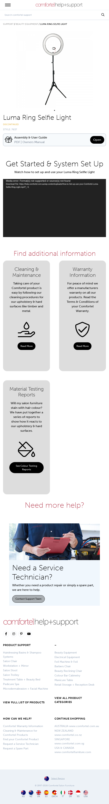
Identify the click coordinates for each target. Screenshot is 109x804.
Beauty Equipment (27, 24)
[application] (54, 208)
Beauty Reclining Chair (68, 671)
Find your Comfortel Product (21, 739)
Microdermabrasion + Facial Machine (25, 688)
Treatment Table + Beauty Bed (21, 679)
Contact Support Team (28, 598)
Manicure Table (63, 680)
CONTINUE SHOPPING (69, 718)
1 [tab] (54, 110)
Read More (26, 346)
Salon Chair (10, 661)
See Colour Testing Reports (26, 467)
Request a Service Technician (20, 744)
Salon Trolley (11, 675)
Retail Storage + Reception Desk (74, 684)
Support (8, 24)
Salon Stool (10, 670)
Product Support (17, 645)
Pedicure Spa (11, 684)
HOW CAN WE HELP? (17, 718)
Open (97, 140)
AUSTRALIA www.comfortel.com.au (76, 726)
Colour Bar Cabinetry (67, 675)
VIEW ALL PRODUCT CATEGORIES (68, 700)
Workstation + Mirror (16, 665)
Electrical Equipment (67, 657)
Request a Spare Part (15, 748)
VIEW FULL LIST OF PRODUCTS (24, 702)
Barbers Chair (62, 666)
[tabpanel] (54, 69)
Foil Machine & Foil (66, 661)
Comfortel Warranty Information (23, 726)
